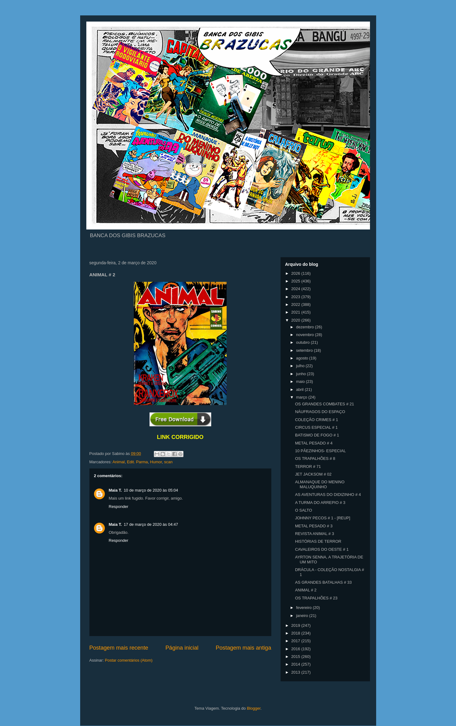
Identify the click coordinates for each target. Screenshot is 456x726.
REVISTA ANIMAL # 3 (314, 533)
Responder (119, 506)
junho (301, 373)
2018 (296, 633)
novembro (305, 334)
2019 (296, 625)
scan (168, 462)
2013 (296, 672)
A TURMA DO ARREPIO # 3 (320, 502)
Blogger (254, 708)
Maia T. (115, 490)
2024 (296, 288)
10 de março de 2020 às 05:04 (151, 490)
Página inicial (181, 648)
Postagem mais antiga (243, 648)
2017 (296, 641)
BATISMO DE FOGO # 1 (317, 435)
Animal (119, 462)
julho (301, 365)
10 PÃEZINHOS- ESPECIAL (320, 450)
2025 (296, 281)
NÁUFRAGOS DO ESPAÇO (320, 411)
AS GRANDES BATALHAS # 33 (323, 582)
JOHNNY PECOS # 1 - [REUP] (322, 518)
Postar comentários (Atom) (129, 660)
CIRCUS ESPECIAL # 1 (316, 427)
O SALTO (303, 510)
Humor (156, 462)
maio (301, 381)
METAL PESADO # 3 (313, 526)
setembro (305, 350)
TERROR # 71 (308, 466)
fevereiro (304, 607)
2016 (296, 649)
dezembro (305, 327)
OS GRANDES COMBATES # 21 (324, 404)
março (302, 397)
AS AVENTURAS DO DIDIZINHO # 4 (328, 494)
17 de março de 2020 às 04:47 (151, 524)
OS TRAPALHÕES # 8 (315, 458)
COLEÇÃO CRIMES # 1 (316, 419)
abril (300, 389)
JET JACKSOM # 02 (313, 474)
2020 (296, 320)
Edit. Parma (137, 462)
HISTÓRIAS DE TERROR (318, 541)
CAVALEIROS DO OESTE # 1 (322, 549)
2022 (296, 304)
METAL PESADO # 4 (313, 443)
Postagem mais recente (118, 648)
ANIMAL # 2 (306, 590)
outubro (303, 342)
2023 (296, 296)
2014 (296, 664)
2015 (296, 656)
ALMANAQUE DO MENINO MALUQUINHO (319, 484)
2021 (296, 312)
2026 (296, 273)
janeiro (302, 615)
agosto (302, 358)
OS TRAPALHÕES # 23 (316, 598)
